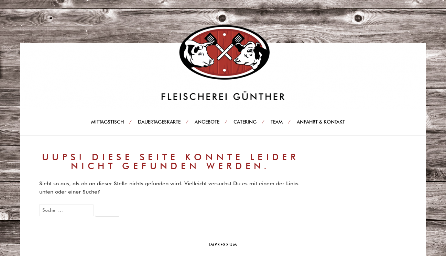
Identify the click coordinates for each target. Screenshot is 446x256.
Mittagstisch (107, 122)
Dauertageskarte (159, 122)
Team (277, 122)
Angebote (207, 122)
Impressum (223, 244)
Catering (245, 122)
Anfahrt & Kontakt (321, 122)
